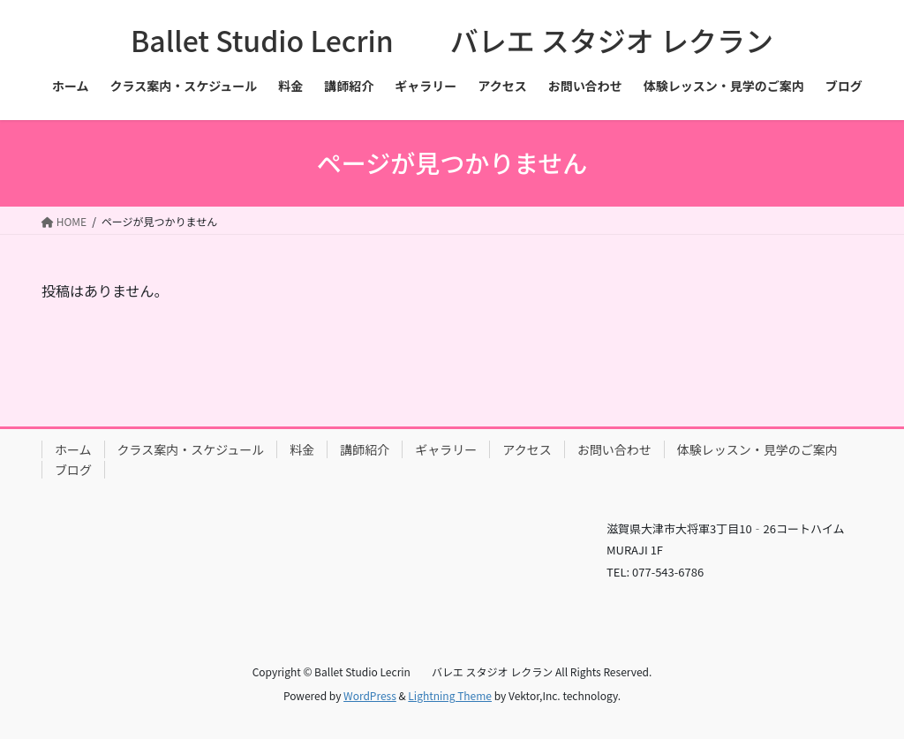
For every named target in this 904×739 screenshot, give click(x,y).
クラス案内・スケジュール (191, 449)
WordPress (369, 695)
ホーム (73, 449)
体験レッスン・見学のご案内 (757, 449)
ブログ (73, 470)
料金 (302, 449)
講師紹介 (364, 449)
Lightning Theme (450, 695)
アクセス (526, 449)
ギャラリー (446, 449)
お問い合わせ (614, 449)
